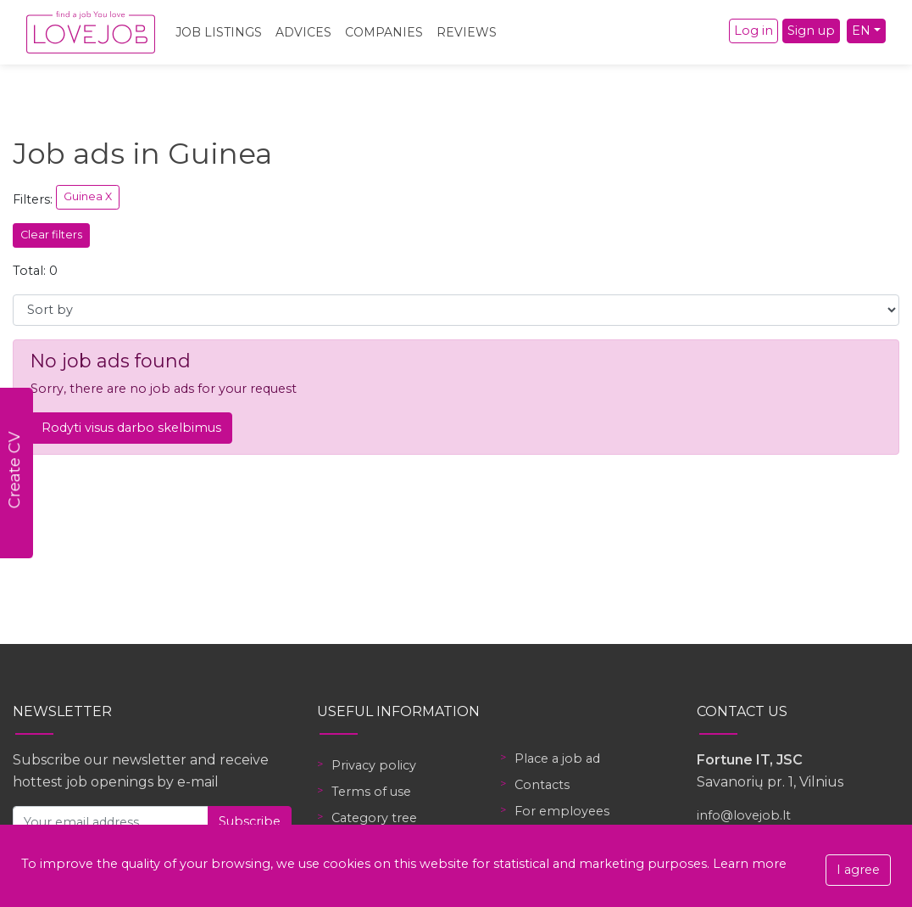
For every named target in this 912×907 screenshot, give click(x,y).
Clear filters (51, 234)
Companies (384, 32)
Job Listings (218, 32)
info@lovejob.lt (744, 815)
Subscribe (250, 821)
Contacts (542, 784)
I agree (858, 869)
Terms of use (371, 791)
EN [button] (861, 30)
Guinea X (88, 196)
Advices (303, 32)
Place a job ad (557, 758)
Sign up (811, 30)
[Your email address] (111, 821)
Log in (753, 30)
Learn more (750, 863)
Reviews (467, 32)
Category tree (374, 818)
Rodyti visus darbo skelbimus (131, 427)
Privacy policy (373, 765)
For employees (561, 811)
